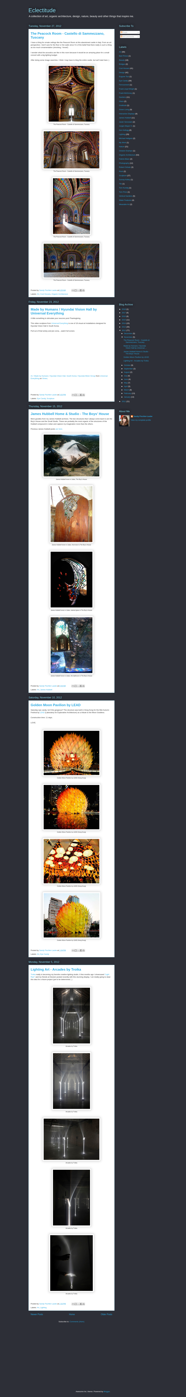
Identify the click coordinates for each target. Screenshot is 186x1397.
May (126, 383)
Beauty (122, 60)
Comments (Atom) (77, 1322)
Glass (121, 101)
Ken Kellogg (124, 130)
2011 (124, 401)
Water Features (125, 200)
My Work (122, 142)
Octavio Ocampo (126, 151)
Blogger (107, 1391)
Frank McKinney (125, 93)
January (127, 397)
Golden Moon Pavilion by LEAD (56, 705)
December (128, 333)
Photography (124, 163)
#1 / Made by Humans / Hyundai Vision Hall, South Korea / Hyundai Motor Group (63, 376)
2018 (124, 309)
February (128, 393)
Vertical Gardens (125, 196)
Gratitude (122, 105)
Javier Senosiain (125, 122)
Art (38, 294)
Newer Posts (37, 1314)
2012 (124, 330)
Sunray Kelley (124, 180)
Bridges (122, 64)
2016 (124, 316)
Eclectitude (42, 10)
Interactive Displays (127, 114)
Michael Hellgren (126, 138)
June (126, 379)
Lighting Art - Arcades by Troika (56, 969)
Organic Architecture (60, 294)
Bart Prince (123, 56)
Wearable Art (124, 204)
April (126, 386)
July (126, 376)
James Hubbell (46, 690)
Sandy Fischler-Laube (143, 416)
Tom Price (123, 192)
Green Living (124, 109)
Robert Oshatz (125, 167)
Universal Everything (59, 323)
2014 (124, 323)
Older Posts (106, 1314)
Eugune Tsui (124, 76)
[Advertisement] (130, 254)
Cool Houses (45, 294)
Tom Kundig (124, 188)
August (127, 372)
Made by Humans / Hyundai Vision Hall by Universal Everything (64, 311)
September (128, 369)
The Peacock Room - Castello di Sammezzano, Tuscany (136, 341)
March (127, 390)
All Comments (127, 37)
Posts (124, 32)
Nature (122, 147)
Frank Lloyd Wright (126, 89)
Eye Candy (41, 398)
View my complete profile (141, 420)
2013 (124, 327)
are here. (59, 429)
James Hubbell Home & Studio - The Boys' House (70, 414)
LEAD (42, 712)
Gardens (122, 97)
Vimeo (44, 378)
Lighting (43, 1307)
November (128, 337)
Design (122, 72)
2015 (124, 320)
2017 (124, 313)
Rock (121, 171)
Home (72, 1314)
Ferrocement (124, 85)
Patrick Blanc (124, 159)
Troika (33, 974)
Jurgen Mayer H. (125, 126)
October (127, 365)
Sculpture (50, 398)
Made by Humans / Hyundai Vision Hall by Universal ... (135, 347)
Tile (120, 184)
